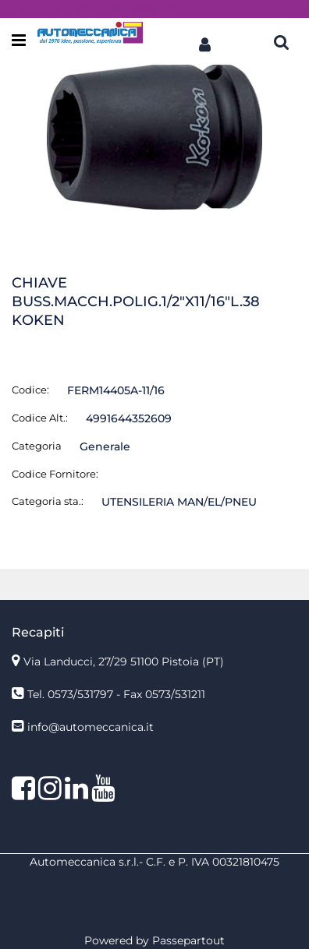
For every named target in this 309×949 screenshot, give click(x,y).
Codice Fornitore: (55, 473)
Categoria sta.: (47, 501)
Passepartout (188, 940)
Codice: (30, 389)
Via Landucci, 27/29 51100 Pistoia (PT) (123, 661)
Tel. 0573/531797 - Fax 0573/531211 (116, 694)
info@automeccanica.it (90, 727)
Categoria (37, 445)
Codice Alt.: (40, 417)
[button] (205, 41)
